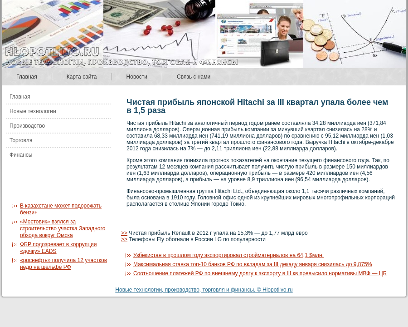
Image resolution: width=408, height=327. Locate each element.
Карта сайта (82, 77)
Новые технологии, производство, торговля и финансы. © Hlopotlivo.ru (203, 290)
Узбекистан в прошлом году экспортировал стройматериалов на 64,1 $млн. (228, 255)
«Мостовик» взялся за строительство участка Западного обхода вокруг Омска (62, 228)
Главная (26, 77)
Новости (136, 77)
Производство (27, 126)
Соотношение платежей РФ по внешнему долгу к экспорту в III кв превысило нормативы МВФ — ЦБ (260, 273)
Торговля (21, 140)
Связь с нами (193, 77)
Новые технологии (33, 111)
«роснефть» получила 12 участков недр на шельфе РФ (63, 263)
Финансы (21, 155)
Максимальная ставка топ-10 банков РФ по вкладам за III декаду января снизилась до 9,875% (252, 264)
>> (124, 233)
